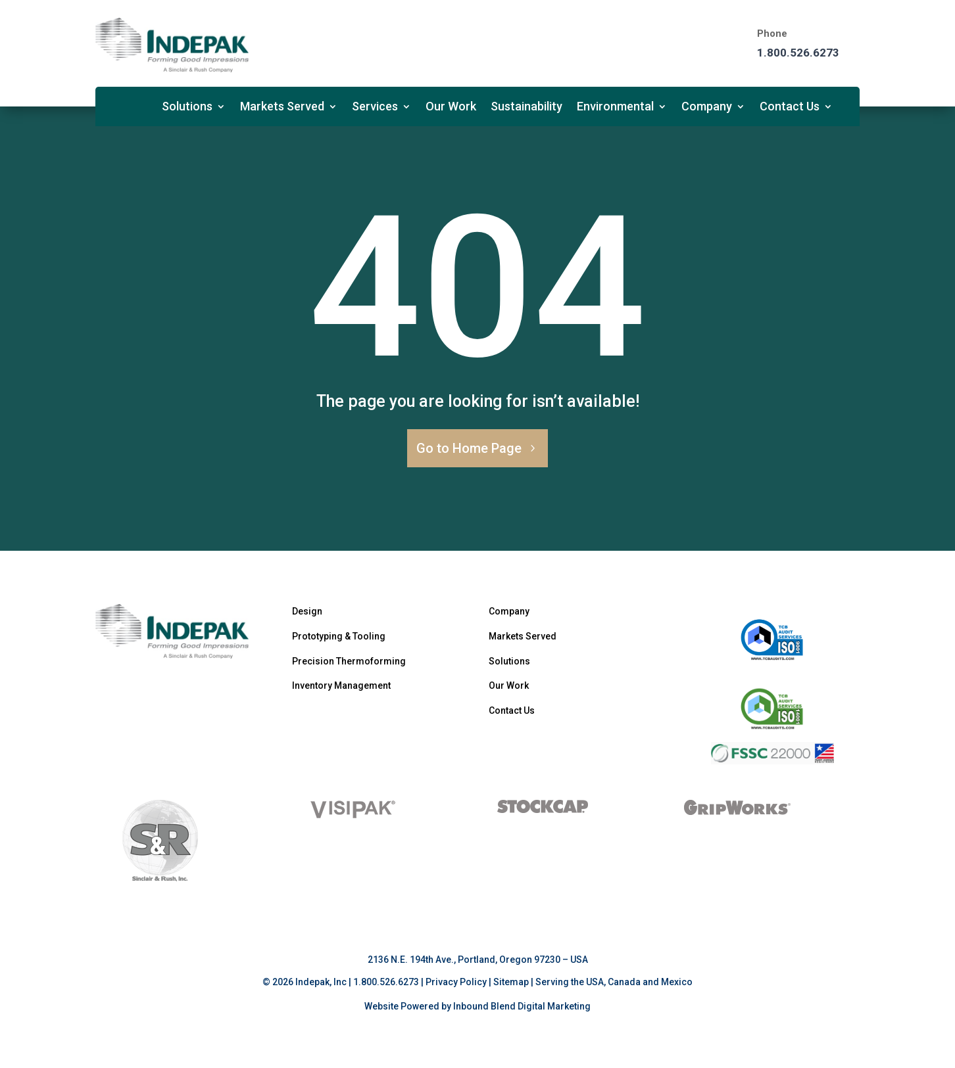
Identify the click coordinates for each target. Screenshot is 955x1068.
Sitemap (511, 982)
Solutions (187, 107)
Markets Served (282, 107)
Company (706, 107)
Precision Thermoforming (349, 661)
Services (375, 107)
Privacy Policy (456, 982)
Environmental (615, 107)
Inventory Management (341, 685)
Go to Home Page (469, 448)
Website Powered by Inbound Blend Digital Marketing (477, 1006)
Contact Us (790, 107)
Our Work (451, 107)
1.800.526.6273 (798, 52)
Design (307, 611)
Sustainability (526, 107)
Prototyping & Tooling (338, 636)
